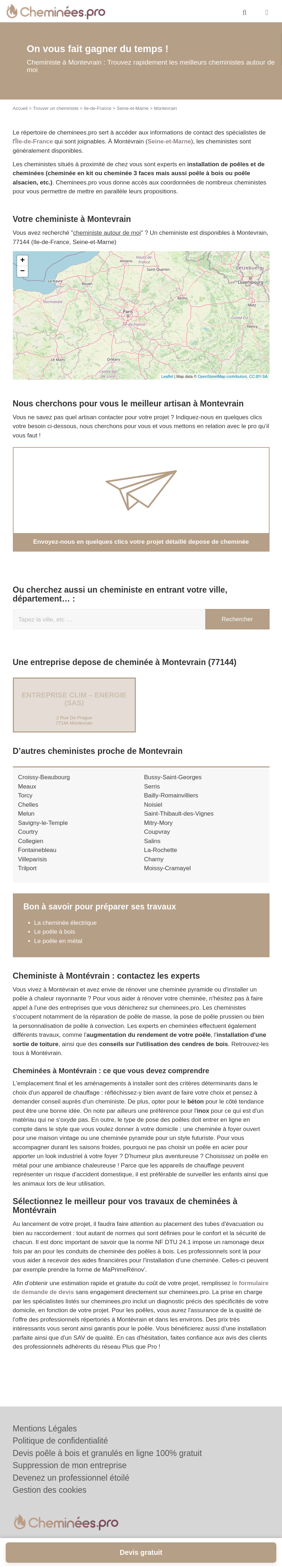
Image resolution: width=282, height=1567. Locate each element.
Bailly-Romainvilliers (171, 795)
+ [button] (22, 260)
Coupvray (157, 831)
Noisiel (153, 804)
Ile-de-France (97, 108)
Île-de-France (34, 141)
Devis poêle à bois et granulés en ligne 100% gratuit (107, 1453)
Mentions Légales (45, 1428)
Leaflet (167, 376)
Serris (152, 786)
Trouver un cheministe (55, 108)
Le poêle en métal (59, 940)
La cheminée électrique (65, 922)
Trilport (27, 868)
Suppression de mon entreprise (70, 1465)
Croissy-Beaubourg (44, 777)
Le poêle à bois (54, 931)
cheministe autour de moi (107, 232)
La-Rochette (160, 850)
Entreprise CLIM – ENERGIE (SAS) (74, 699)
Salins (152, 840)
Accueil (20, 108)
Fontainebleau (37, 850)
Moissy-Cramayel (167, 868)
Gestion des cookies (50, 1490)
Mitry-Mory (158, 822)
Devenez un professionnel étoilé (71, 1477)
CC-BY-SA (258, 376)
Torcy (25, 795)
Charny (154, 859)
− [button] (22, 271)
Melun (26, 813)
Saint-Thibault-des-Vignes (179, 813)
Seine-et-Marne (133, 108)
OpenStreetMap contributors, (223, 376)
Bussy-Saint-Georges (173, 777)
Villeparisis (32, 859)
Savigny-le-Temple (43, 822)
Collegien (30, 840)
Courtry (28, 831)
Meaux (27, 786)
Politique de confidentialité (60, 1440)
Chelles (28, 804)
